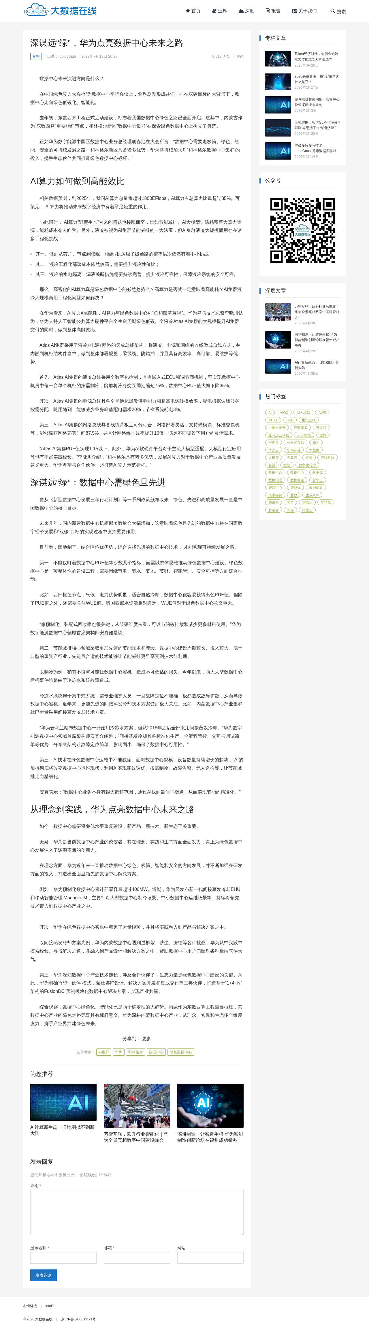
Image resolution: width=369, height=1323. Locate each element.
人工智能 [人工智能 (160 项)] (304, 435)
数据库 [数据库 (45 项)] (317, 473)
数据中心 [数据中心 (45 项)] (297, 473)
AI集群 (103, 1052)
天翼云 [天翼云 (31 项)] (292, 458)
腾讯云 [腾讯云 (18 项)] (273, 503)
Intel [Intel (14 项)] (273, 420)
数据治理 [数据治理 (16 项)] (275, 480)
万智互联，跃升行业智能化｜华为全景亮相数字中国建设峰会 (317, 311)
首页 (193, 10)
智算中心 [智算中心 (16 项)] (275, 488)
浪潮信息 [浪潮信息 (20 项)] (316, 488)
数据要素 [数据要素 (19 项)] (297, 480)
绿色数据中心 (181, 1052)
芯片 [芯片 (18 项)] (290, 503)
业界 (219, 10)
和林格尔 (135, 1052)
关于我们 (304, 10)
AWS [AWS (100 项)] (322, 413)
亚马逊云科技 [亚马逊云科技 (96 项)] (278, 435)
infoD (50, 1306)
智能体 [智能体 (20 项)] (295, 488)
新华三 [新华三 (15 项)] (317, 480)
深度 (246, 10)
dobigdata (67, 56)
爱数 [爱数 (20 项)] (293, 495)
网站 (181, 1248)
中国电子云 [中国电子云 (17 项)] (277, 428)
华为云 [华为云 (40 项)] (273, 450)
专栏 (36, 56)
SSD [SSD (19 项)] (289, 420)
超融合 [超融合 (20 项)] (273, 510)
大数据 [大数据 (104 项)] (314, 450)
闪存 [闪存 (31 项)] (290, 510)
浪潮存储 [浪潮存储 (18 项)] (275, 495)
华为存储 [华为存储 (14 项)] (294, 450)
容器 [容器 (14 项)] (271, 465)
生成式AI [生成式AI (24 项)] (312, 495)
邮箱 (109, 1248)
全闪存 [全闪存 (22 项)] (273, 443)
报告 (273, 10)
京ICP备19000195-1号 (78, 1319)
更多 (146, 1038)
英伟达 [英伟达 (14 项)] (307, 503)
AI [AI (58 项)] (270, 413)
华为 (119, 1052)
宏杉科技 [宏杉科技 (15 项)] (327, 458)
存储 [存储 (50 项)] (309, 458)
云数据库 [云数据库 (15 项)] (301, 428)
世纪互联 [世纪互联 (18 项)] (309, 420)
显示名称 (39, 1248)
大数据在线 (43, 1319)
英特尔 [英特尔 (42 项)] (326, 503)
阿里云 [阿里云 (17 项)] (307, 510)
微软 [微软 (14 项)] (286, 465)
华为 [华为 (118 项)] (315, 443)
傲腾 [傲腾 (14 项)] (322, 435)
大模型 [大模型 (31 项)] (273, 458)
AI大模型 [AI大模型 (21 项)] (303, 413)
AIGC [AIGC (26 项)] (284, 413)
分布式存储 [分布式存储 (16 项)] (295, 443)
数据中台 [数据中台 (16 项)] (275, 473)
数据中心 (156, 1052)
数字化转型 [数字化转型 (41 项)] (307, 465)
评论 (240, 56)
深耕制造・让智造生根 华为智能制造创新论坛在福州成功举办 (317, 339)
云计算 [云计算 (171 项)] (321, 428)
